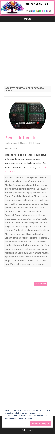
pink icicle (25, 245)
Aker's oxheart (37, 181)
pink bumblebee (12, 245)
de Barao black (36, 203)
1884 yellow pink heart (36, 177)
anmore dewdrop (27, 188)
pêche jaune (17, 241)
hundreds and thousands (17, 222)
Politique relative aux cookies (21, 418)
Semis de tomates (21, 137)
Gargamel (9, 215)
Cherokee (17, 203)
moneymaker (20, 234)
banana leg (23, 192)
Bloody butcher (41, 196)
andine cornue (11, 188)
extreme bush (34, 211)
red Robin (28, 249)
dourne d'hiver (24, 207)
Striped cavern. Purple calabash (32, 256)
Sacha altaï (23, 252)
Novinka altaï (32, 234)
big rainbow (35, 192)
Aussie (39, 188)
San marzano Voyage (38, 252)
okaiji (41, 234)
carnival (8, 203)
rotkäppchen (11, 252)
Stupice (8, 260)
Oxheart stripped (13, 237)
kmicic (21, 230)
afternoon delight (13, 181)
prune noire (17, 249)
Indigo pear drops (31, 226)
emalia (24, 211)
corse (25, 203)
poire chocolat (37, 245)
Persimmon (41, 241)
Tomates (19, 177)
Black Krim (16, 196)
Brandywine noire (13, 200)
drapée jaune (38, 207)
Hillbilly (43, 219)
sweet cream (34, 260)
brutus (25, 200)
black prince (27, 196)
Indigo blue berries (13, 226)
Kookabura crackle (33, 230)
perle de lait (29, 241)
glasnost (45, 215)
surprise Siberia (20, 260)
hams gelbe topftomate (28, 219)
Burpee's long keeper (39, 200)
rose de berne (39, 249)
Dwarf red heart (12, 211)
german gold (34, 215)
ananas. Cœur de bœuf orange (33, 185)
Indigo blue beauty (38, 222)
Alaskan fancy (11, 185)
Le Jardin (10, 177)
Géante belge (21, 215)
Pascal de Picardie (30, 237)
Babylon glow (11, 192)
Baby (45, 188)
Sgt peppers (10, 256)
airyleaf (26, 181)
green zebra (10, 219)
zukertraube (38, 264)
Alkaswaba (11, 143)
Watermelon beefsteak (21, 264)
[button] (27, 116)
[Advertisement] (27, 53)
